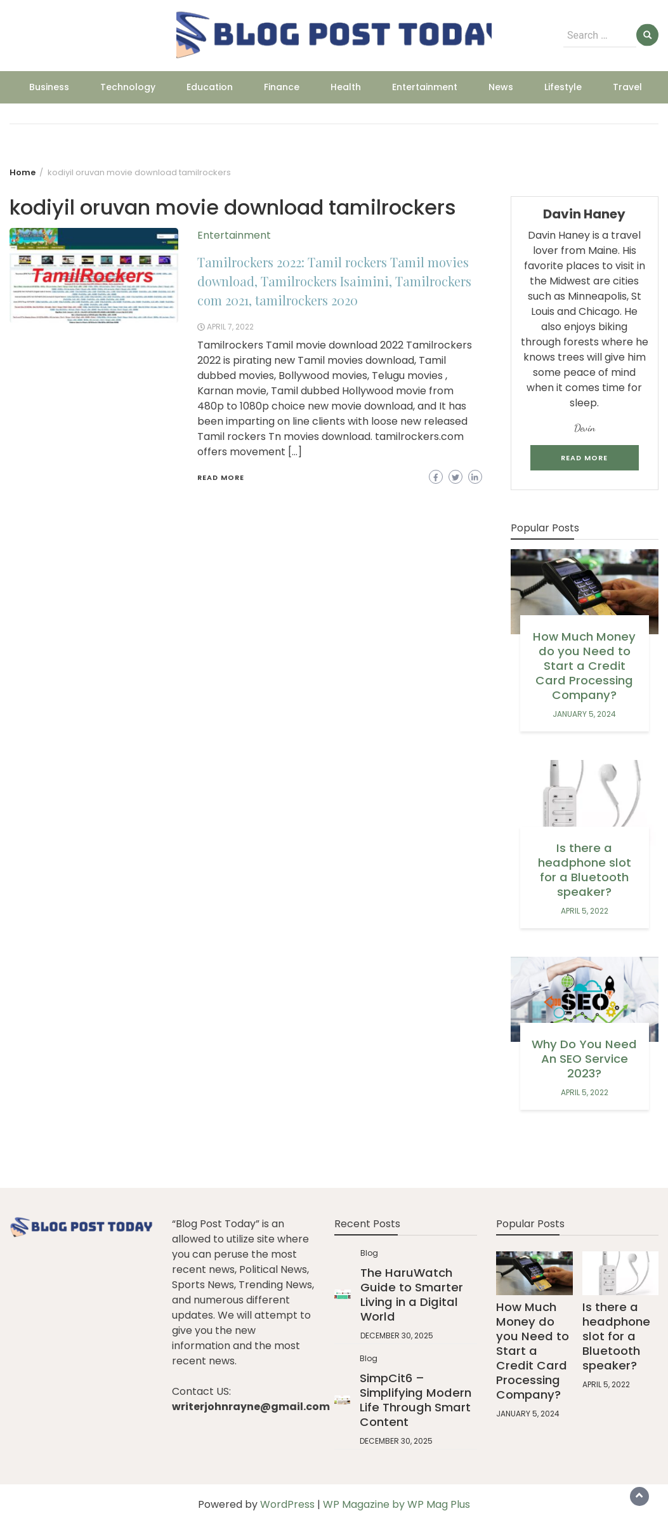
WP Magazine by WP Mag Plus (396, 1504)
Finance (281, 87)
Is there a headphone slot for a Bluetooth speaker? (584, 870)
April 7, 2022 (230, 326)
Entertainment (424, 87)
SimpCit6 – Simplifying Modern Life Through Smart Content (415, 1400)
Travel (627, 87)
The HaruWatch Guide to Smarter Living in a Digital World (411, 1294)
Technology (127, 87)
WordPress (287, 1504)
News (500, 87)
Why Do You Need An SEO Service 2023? (584, 1058)
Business (49, 87)
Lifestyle (563, 87)
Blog (369, 1253)
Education (210, 87)
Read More (220, 477)
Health (346, 87)
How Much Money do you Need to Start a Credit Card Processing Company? (584, 666)
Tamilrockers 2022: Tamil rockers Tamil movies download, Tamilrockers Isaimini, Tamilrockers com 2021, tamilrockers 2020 (334, 281)
